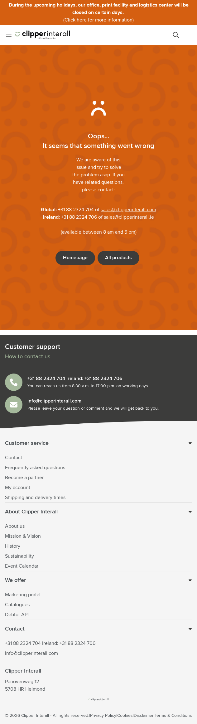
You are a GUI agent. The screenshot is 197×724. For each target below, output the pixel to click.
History (12, 546)
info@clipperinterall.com (31, 653)
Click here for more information (98, 19)
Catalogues (17, 604)
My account (17, 487)
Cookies (125, 715)
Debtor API (17, 614)
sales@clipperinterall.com (128, 209)
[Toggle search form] (176, 35)
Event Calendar (21, 566)
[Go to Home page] (42, 35)
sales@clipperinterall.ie (129, 217)
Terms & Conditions (173, 715)
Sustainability (19, 556)
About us (15, 526)
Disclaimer (144, 715)
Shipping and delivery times (35, 497)
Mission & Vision (23, 536)
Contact (13, 457)
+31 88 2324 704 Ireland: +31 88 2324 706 (50, 643)
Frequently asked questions (35, 467)
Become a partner (24, 477)
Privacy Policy (103, 715)
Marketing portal (23, 594)
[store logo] (98, 699)
